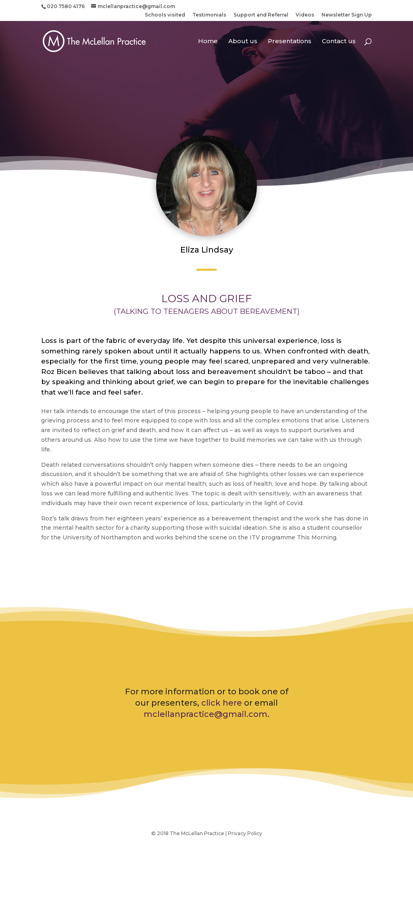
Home (208, 41)
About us (242, 41)
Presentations (289, 41)
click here (221, 703)
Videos (305, 15)
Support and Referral (261, 15)
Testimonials (209, 15)
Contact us (339, 41)
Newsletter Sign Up (346, 15)
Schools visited (165, 15)
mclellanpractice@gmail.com (205, 714)
